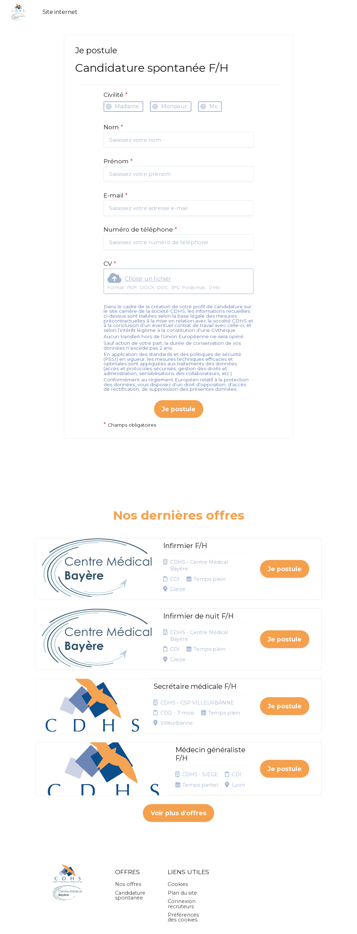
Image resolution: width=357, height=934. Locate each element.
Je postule (179, 409)
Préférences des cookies (183, 855)
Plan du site (182, 830)
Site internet (60, 12)
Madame (127, 106)
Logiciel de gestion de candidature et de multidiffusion (179, 921)
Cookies (178, 822)
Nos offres (128, 822)
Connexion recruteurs (182, 841)
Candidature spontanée (130, 833)
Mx (213, 106)
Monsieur (174, 106)
